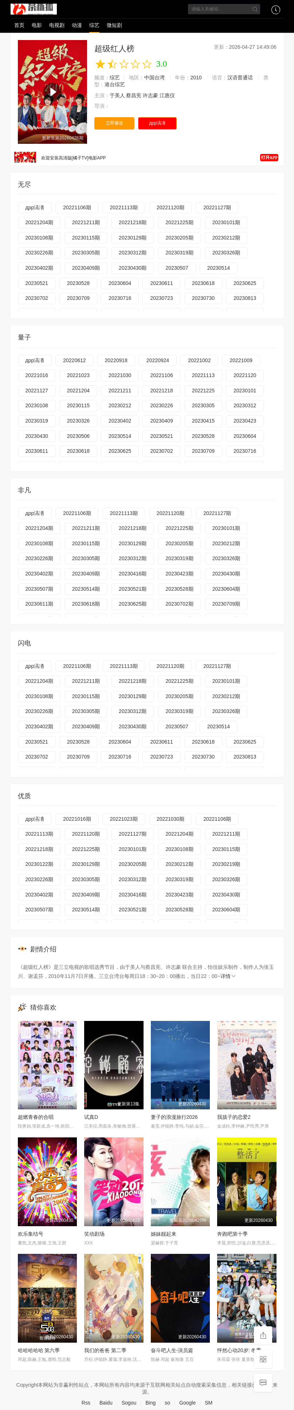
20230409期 (86, 268)
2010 (195, 77)
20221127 (37, 390)
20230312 (245, 405)
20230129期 (132, 238)
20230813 (245, 298)
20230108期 (39, 238)
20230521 (37, 283)
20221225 (203, 390)
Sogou (129, 1403)
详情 (228, 976)
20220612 (74, 360)
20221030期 (170, 819)
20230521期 (132, 589)
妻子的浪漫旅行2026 (174, 1117)
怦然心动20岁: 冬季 (239, 1350)
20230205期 (179, 238)
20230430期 (132, 268)
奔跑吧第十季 (232, 1234)
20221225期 (179, 222)
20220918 (116, 360)
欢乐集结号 (30, 1234)
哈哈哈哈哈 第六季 (39, 1350)
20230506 (78, 436)
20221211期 (86, 222)
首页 (19, 25)
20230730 (203, 298)
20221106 (161, 375)
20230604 (120, 283)
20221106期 (77, 207)
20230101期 (226, 222)
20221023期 (124, 819)
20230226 (161, 405)
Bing (150, 1403)
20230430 (37, 436)
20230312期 (132, 253)
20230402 (120, 421)
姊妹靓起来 (163, 1234)
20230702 (37, 298)
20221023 (78, 375)
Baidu (106, 1403)
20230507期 (39, 589)
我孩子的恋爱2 (234, 1117)
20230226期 (39, 253)
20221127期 (217, 207)
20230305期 (86, 253)
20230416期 (132, 574)
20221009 (241, 360)
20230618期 (86, 604)
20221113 (203, 375)
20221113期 (124, 207)
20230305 (203, 405)
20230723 (161, 298)
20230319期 (179, 253)
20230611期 (39, 604)
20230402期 (39, 268)
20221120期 (170, 207)
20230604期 (226, 589)
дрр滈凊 (157, 123)
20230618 (203, 283)
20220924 (157, 360)
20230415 (203, 421)
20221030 (120, 375)
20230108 (37, 405)
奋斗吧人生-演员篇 (172, 1350)
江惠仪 (167, 95)
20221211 (120, 390)
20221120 (245, 375)
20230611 (161, 283)
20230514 (218, 268)
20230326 (78, 421)
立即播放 (114, 123)
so (167, 1403)
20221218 (161, 390)
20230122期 (39, 864)
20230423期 (179, 574)
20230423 (245, 421)
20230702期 (179, 604)
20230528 (78, 283)
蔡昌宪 (133, 95)
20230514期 (86, 589)
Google (187, 1403)
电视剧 (56, 25)
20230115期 (86, 238)
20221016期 (77, 819)
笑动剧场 (94, 1234)
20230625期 (132, 604)
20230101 (245, 390)
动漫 (77, 25)
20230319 (37, 421)
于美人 (117, 95)
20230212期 (226, 238)
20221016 (37, 375)
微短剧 (114, 25)
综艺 (94, 25)
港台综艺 (115, 84)
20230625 (245, 283)
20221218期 (132, 222)
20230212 (120, 405)
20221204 (78, 390)
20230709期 (226, 604)
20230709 (78, 298)
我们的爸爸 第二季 (105, 1350)
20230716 (120, 298)
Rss (86, 1403)
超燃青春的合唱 (36, 1117)
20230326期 (226, 253)
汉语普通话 (240, 77)
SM (208, 1403)
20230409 (161, 421)
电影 (37, 25)
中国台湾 (154, 77)
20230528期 (179, 589)
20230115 (78, 405)
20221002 (199, 360)
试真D (91, 1117)
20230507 (176, 268)
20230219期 (226, 864)
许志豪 (150, 95)
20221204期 (39, 222)
